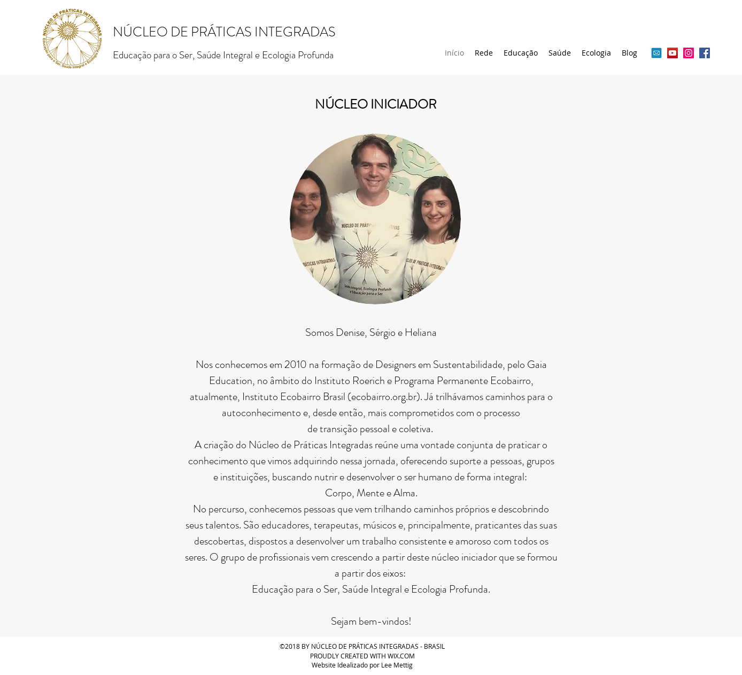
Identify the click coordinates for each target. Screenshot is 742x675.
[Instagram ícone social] (688, 53)
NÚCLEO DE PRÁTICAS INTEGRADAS (224, 32)
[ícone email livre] (656, 53)
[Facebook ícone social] (704, 53)
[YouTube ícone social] (672, 53)
